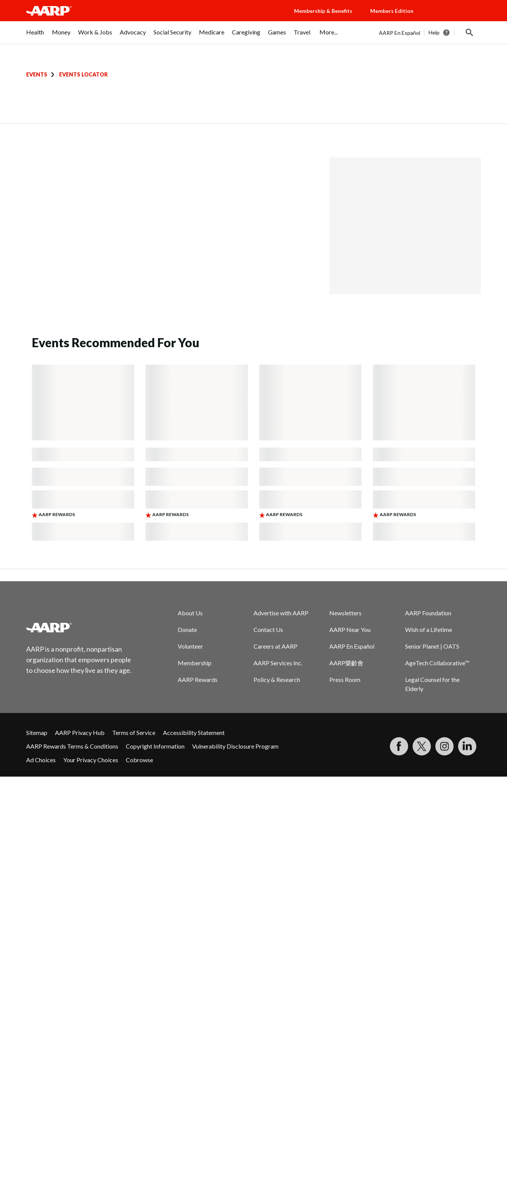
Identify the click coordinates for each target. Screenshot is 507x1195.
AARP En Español (399, 33)
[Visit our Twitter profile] (422, 746)
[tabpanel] (430, 32)
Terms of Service (133, 732)
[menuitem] (35, 36)
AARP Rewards (198, 679)
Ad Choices (41, 759)
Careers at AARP (275, 646)
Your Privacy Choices (90, 759)
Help (434, 32)
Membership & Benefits (323, 11)
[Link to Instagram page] (444, 746)
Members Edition (391, 11)
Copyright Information (155, 746)
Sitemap (36, 732)
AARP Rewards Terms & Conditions (72, 746)
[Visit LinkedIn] (467, 746)
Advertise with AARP (281, 612)
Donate (187, 629)
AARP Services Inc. (278, 662)
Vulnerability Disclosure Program (235, 746)
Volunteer (190, 646)
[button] (454, 18)
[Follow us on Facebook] (399, 746)
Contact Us (268, 629)
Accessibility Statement (194, 732)
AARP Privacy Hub (80, 732)
